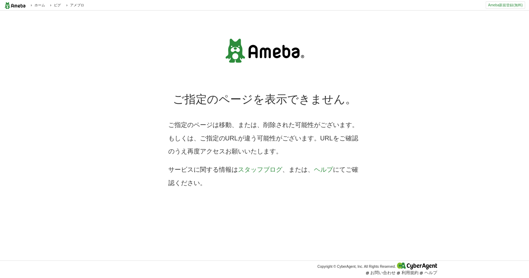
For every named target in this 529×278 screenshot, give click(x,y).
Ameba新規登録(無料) (505, 5)
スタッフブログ (260, 169)
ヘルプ (323, 169)
